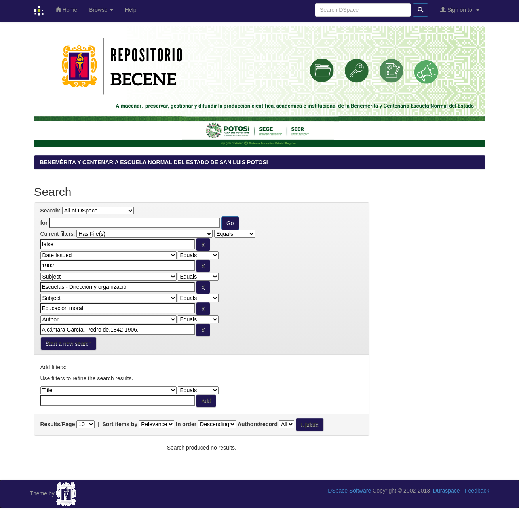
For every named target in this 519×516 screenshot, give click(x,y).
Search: (50, 210)
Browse (101, 10)
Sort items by (120, 424)
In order (186, 424)
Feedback (477, 491)
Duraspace (446, 491)
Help (131, 10)
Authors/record (258, 424)
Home (66, 9)
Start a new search (69, 343)
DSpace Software (349, 491)
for (44, 223)
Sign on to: (459, 9)
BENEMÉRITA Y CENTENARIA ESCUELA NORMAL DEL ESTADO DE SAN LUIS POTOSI (154, 162)
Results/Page (57, 424)
